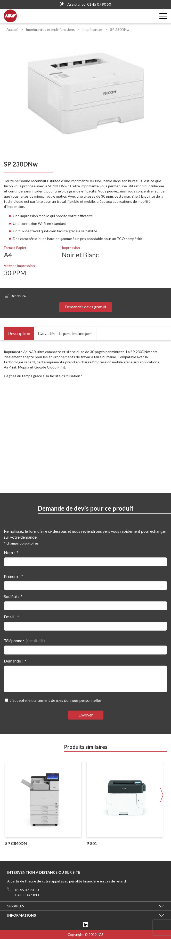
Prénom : (12, 576)
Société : (11, 596)
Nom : (9, 552)
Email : (9, 616)
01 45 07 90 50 (99, 4)
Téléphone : (14, 640)
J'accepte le (56, 700)
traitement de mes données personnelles (66, 700)
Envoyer (85, 714)
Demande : (13, 660)
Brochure (15, 296)
